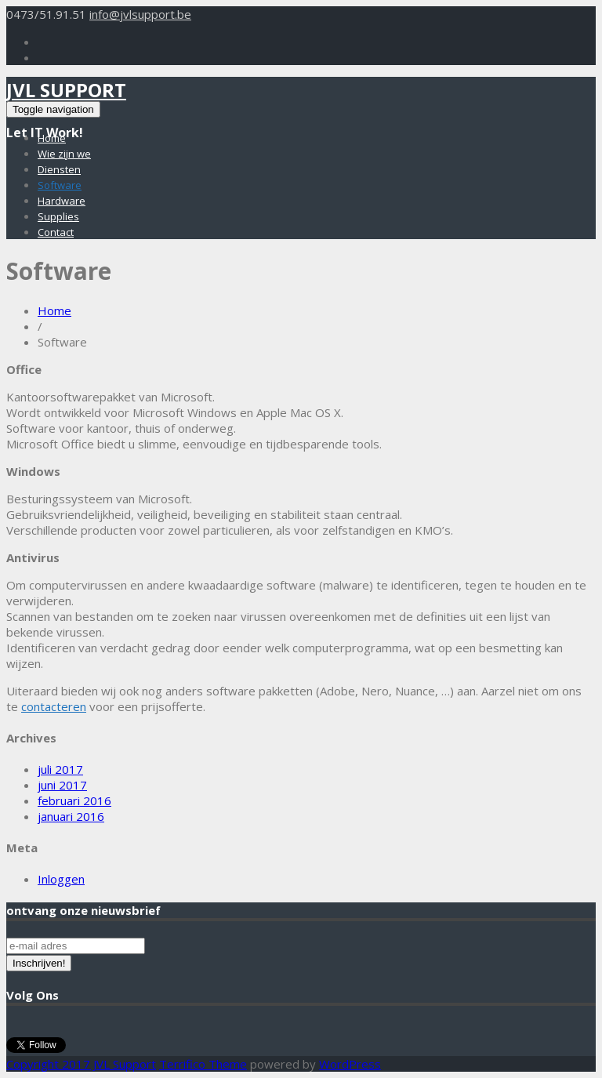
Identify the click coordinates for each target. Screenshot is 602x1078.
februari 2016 (74, 800)
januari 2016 (71, 816)
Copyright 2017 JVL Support (81, 1064)
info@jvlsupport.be (140, 14)
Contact (56, 232)
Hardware (61, 201)
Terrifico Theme (203, 1064)
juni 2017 (62, 785)
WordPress (350, 1064)
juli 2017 (60, 769)
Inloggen (61, 879)
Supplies (58, 216)
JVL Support (66, 90)
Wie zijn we (64, 154)
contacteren (53, 706)
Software (60, 185)
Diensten (59, 169)
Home (52, 138)
